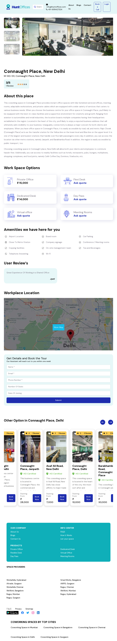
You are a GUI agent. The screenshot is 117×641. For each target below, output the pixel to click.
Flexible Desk (16, 552)
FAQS (62, 531)
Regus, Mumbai (13, 594)
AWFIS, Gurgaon (67, 583)
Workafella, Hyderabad (16, 580)
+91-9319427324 (54, 9)
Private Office (16, 549)
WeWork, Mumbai (68, 590)
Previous (102, 422)
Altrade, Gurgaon (14, 583)
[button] (25, 52)
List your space (67, 539)
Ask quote (80, 183)
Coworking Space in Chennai (91, 627)
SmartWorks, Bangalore (70, 580)
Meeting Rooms (67, 556)
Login (106, 4)
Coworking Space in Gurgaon (54, 637)
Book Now (11, 498)
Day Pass (14, 556)
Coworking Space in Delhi (23, 637)
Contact (87, 5)
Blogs (79, 5)
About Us (14, 531)
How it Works (66, 535)
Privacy (19, 609)
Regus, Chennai (67, 587)
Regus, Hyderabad (68, 594)
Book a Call (97, 7)
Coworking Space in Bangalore (57, 627)
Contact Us (15, 539)
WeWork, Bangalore (15, 590)
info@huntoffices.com (56, 6)
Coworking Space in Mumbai (24, 627)
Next (110, 422)
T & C (9, 609)
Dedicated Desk (67, 549)
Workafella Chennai (15, 587)
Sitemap (30, 609)
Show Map (58, 327)
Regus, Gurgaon (14, 597)
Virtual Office (66, 552)
